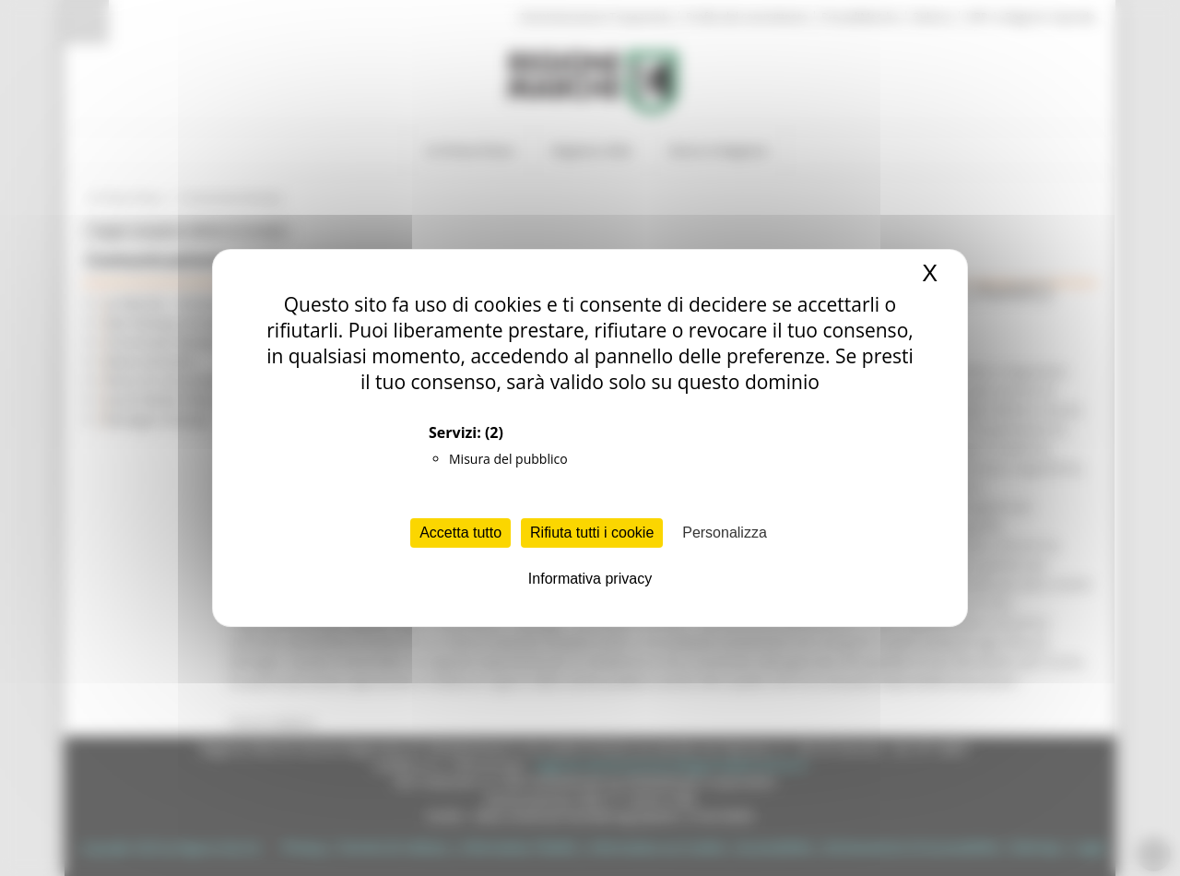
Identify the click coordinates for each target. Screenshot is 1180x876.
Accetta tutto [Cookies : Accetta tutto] (460, 532)
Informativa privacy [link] (590, 578)
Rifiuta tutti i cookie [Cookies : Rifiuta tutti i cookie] (592, 532)
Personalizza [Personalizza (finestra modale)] (724, 532)
